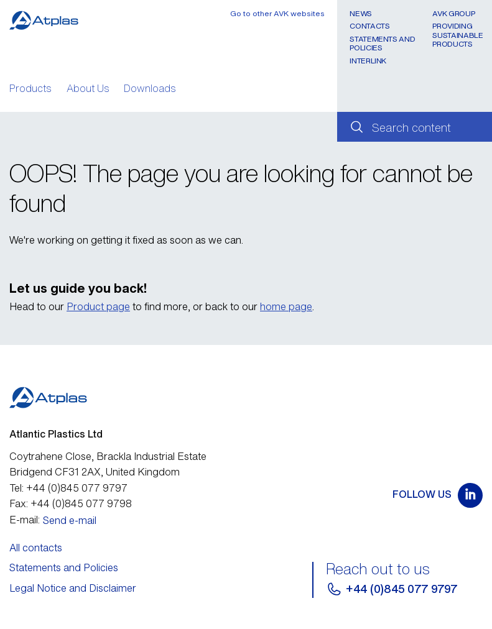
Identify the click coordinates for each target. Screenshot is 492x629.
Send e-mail (69, 520)
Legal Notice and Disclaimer (72, 588)
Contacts (369, 26)
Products (30, 89)
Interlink (368, 60)
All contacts (35, 547)
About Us (88, 89)
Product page (98, 306)
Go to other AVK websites (277, 13)
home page (286, 306)
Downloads (150, 89)
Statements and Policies (382, 43)
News (361, 13)
